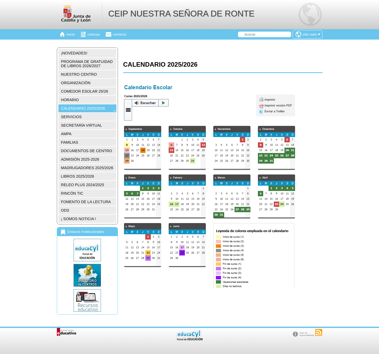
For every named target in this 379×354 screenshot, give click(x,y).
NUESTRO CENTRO (79, 74)
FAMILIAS (69, 142)
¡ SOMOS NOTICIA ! (78, 219)
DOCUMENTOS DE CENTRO (86, 151)
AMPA (66, 134)
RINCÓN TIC (72, 193)
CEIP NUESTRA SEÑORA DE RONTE (181, 13)
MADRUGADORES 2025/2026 (87, 168)
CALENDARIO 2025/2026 (83, 108)
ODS (65, 210)
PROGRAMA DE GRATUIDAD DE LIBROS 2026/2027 (87, 63)
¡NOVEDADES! (74, 53)
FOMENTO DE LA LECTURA (86, 202)
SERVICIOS (71, 117)
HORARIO (70, 100)
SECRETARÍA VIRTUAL (81, 125)
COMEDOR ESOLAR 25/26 (84, 91)
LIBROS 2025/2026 (77, 176)
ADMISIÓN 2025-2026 (80, 159)
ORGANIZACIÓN (76, 83)
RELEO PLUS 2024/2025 (82, 185)
